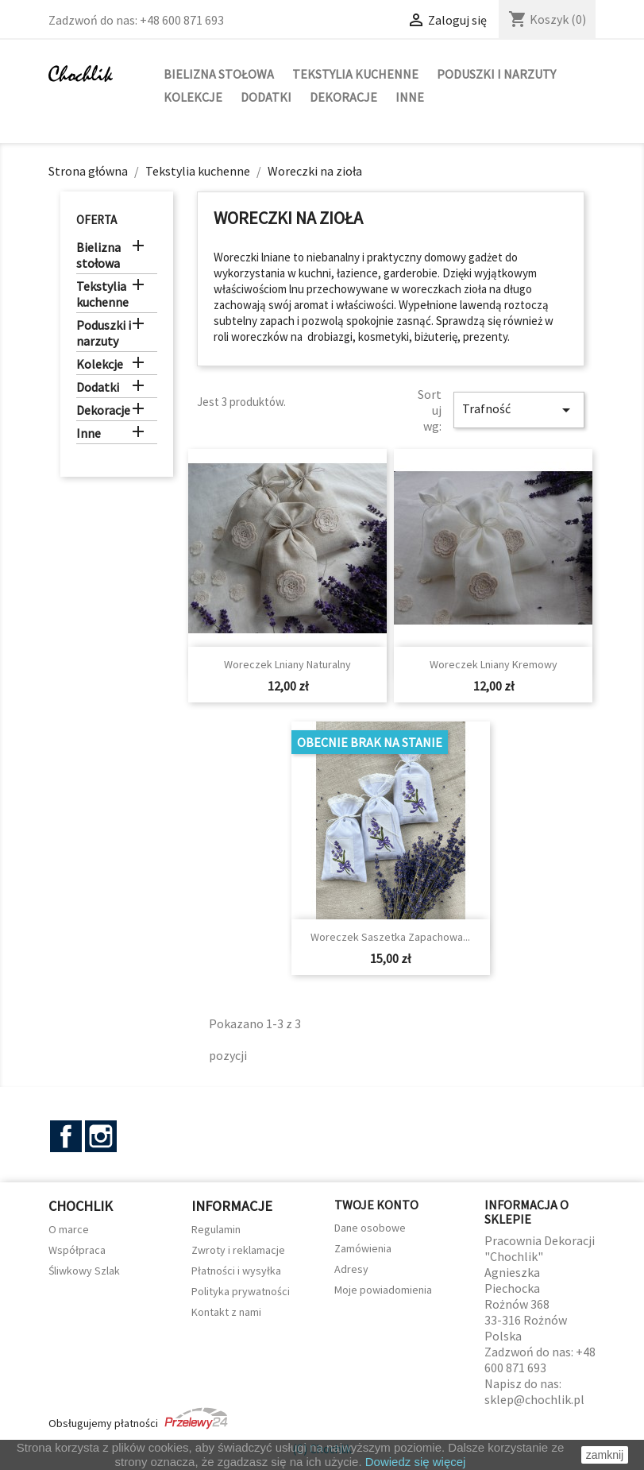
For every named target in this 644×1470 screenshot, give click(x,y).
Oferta (96, 219)
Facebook (66, 1136)
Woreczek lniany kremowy (493, 664)
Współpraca (77, 1250)
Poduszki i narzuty (496, 74)
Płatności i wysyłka (236, 1270)
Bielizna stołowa (219, 74)
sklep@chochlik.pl (534, 1399)
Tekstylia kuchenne (355, 74)
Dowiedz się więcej (415, 1461)
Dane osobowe (370, 1227)
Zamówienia (362, 1248)
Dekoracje (343, 97)
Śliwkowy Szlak (84, 1270)
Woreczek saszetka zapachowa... (390, 937)
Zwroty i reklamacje (238, 1250)
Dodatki (266, 97)
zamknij (604, 1455)
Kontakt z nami (226, 1312)
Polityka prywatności (240, 1291)
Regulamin (216, 1229)
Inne (409, 97)
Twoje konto (376, 1205)
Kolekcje (193, 97)
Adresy (351, 1269)
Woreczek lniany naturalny (287, 664)
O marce (68, 1229)
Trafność (518, 410)
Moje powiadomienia (383, 1289)
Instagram (101, 1136)
